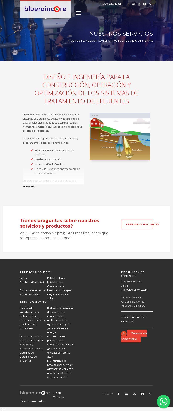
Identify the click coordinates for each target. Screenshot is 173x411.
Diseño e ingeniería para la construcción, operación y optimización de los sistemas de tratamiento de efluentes (31, 349)
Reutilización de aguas (60, 290)
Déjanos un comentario (134, 336)
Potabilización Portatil (32, 282)
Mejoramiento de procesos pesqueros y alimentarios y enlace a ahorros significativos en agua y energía (60, 369)
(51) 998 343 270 (112, 4)
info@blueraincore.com (134, 289)
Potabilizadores (56, 278)
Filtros (23, 278)
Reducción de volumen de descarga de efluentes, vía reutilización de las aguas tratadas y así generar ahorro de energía (60, 320)
